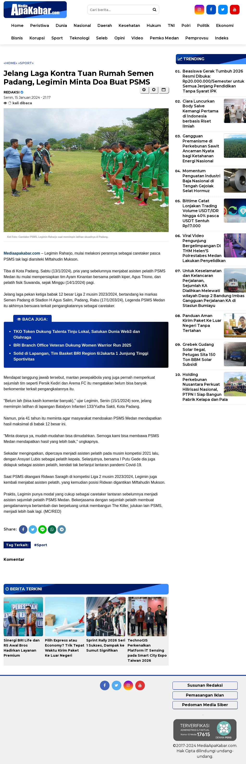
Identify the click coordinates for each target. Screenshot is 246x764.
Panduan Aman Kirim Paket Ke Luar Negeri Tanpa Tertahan (202, 323)
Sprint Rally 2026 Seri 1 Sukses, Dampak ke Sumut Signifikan (105, 645)
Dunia (61, 25)
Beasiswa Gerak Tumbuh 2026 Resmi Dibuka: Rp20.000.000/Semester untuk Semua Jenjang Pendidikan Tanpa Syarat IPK (213, 81)
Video (137, 38)
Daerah (105, 25)
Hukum (154, 25)
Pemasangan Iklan (205, 695)
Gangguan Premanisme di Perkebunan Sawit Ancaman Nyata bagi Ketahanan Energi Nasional (201, 148)
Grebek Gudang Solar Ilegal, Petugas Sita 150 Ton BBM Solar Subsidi (199, 354)
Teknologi (79, 38)
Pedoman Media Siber (205, 705)
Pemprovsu (196, 38)
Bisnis (17, 38)
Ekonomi (225, 25)
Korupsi (37, 38)
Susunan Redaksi (205, 685)
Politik (203, 25)
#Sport (40, 545)
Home (17, 25)
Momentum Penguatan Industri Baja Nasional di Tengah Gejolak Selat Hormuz (201, 181)
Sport (57, 38)
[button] (164, 89)
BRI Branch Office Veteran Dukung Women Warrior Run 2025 (72, 345)
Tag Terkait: (17, 545)
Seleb (102, 38)
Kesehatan (129, 25)
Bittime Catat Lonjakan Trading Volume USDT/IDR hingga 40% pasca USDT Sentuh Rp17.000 (201, 213)
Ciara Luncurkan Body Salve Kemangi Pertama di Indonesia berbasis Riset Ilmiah (200, 113)
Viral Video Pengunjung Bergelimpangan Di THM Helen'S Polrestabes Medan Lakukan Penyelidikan (204, 248)
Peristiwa (39, 25)
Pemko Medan (164, 38)
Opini (119, 38)
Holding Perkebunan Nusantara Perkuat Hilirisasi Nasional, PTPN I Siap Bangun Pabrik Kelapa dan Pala (205, 387)
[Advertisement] (211, 442)
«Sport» (26, 63)
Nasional (82, 25)
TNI (171, 25)
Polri (186, 25)
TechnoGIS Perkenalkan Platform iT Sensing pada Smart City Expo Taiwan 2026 (147, 650)
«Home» (10, 63)
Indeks (221, 38)
